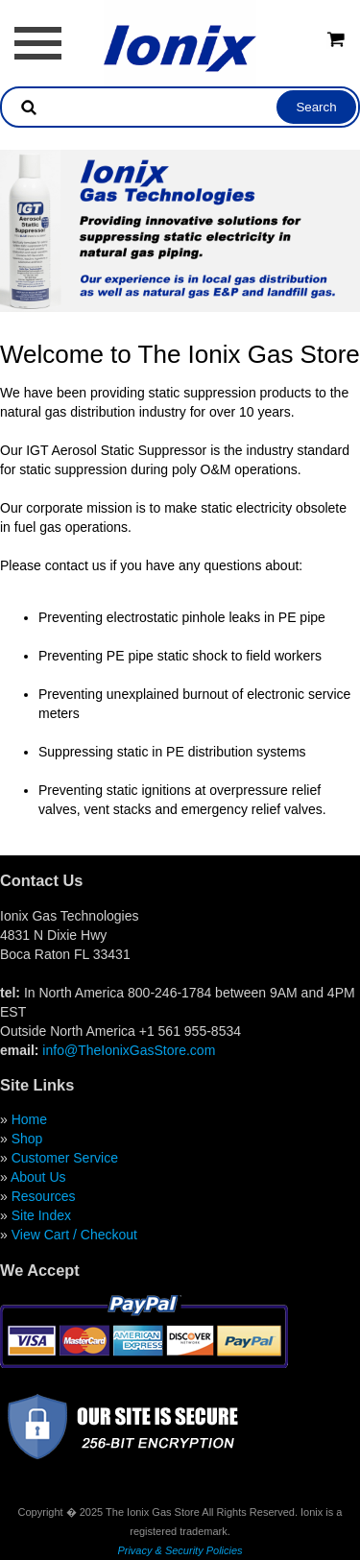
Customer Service (65, 1157)
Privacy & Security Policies (179, 1550)
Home (29, 1119)
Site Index (41, 1215)
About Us (38, 1177)
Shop (27, 1138)
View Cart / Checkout (74, 1234)
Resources (44, 1196)
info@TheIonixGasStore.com (128, 1050)
